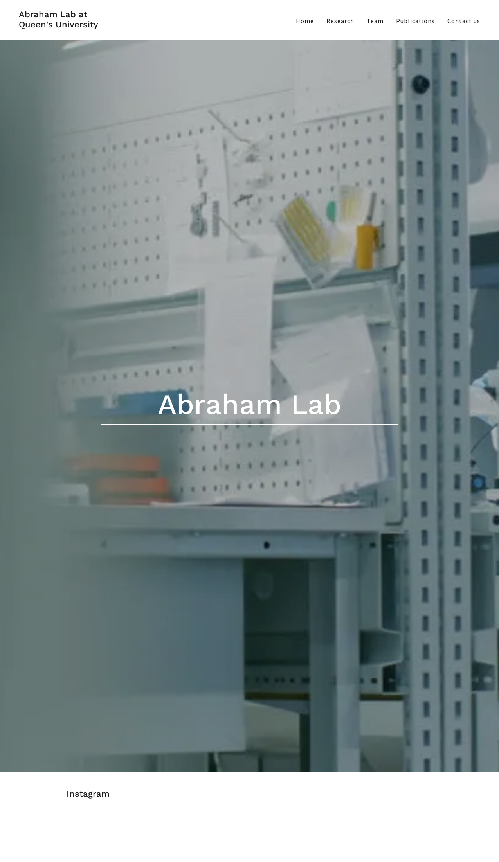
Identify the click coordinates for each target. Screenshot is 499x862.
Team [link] (375, 21)
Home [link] (305, 21)
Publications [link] (415, 21)
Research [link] (340, 21)
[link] (58, 25)
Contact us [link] (463, 21)
